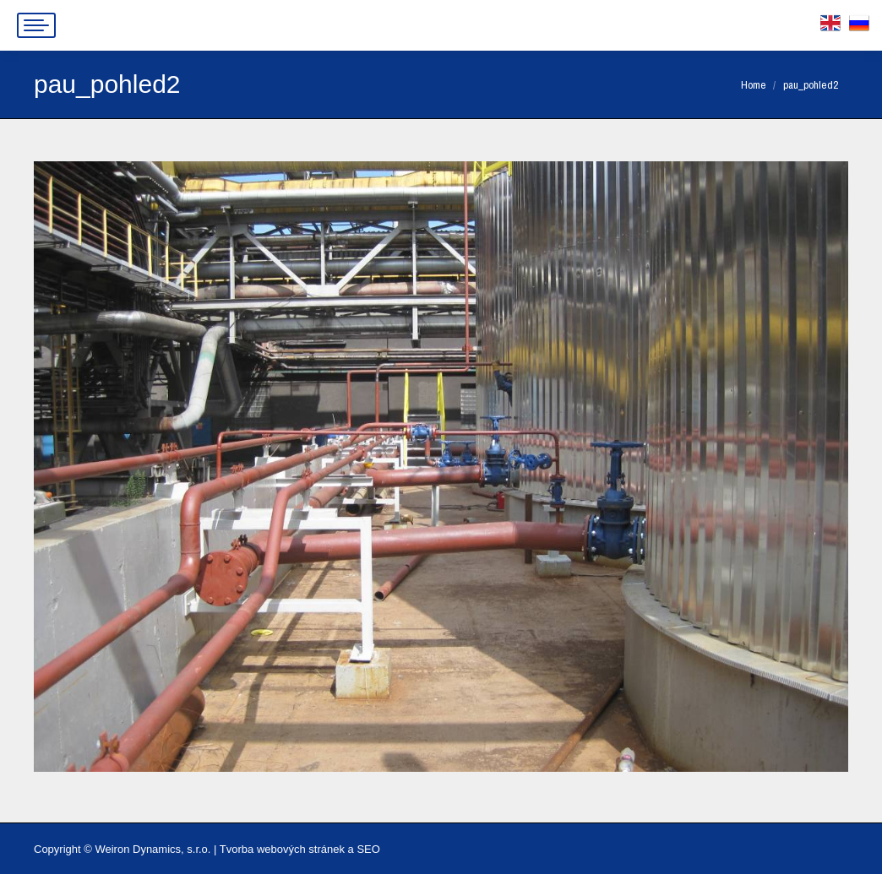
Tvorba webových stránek (282, 849)
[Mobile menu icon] (36, 25)
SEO (368, 849)
